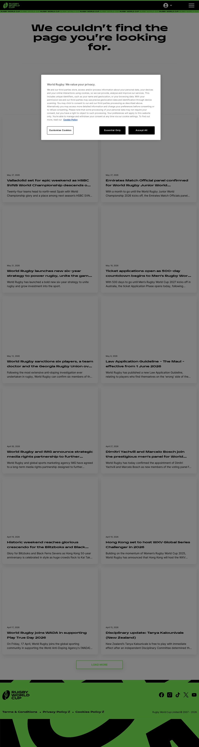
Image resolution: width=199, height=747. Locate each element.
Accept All (142, 130)
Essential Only (112, 130)
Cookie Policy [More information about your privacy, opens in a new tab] (70, 119)
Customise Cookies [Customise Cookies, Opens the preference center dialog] (60, 130)
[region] (101, 107)
